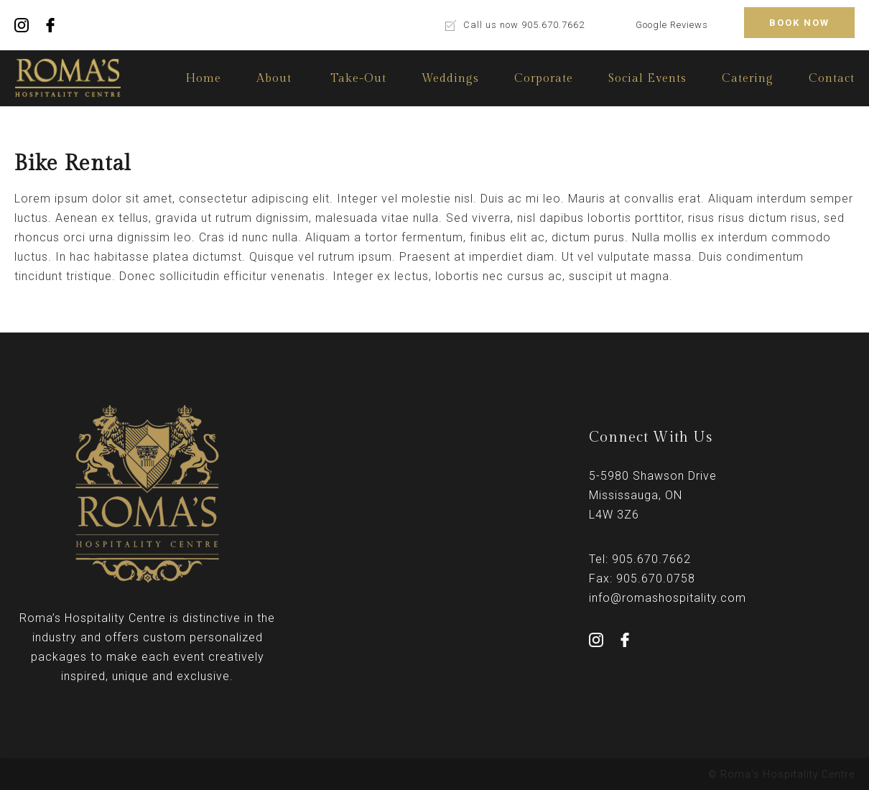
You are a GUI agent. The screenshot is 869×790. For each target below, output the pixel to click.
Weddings (450, 78)
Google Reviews (672, 24)
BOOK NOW (799, 22)
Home (203, 78)
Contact (832, 78)
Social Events (647, 78)
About (274, 78)
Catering (747, 78)
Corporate (543, 78)
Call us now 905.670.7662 (524, 24)
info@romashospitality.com (667, 598)
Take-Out (358, 78)
